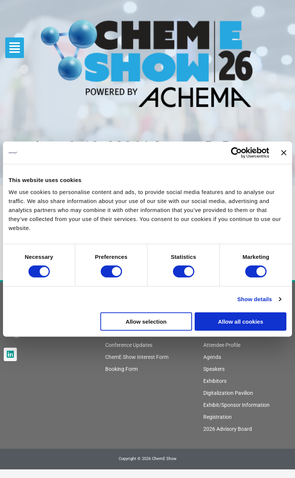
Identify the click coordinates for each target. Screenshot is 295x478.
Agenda (212, 357)
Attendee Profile (221, 345)
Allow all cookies (240, 321)
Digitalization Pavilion (228, 393)
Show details (254, 299)
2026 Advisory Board (227, 429)
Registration (217, 417)
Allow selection (146, 321)
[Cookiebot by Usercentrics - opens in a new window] (236, 152)
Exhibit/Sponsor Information (236, 405)
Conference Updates (128, 345)
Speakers (214, 369)
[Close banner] (283, 152)
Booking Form (121, 369)
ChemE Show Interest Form (136, 357)
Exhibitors (214, 381)
